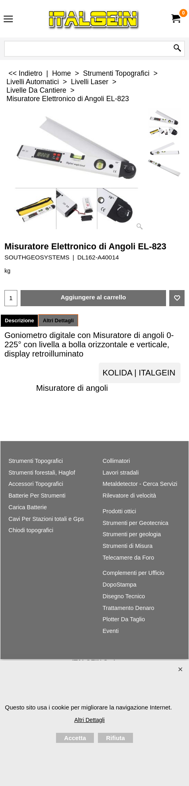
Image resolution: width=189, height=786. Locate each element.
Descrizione (19, 320)
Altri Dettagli (58, 320)
